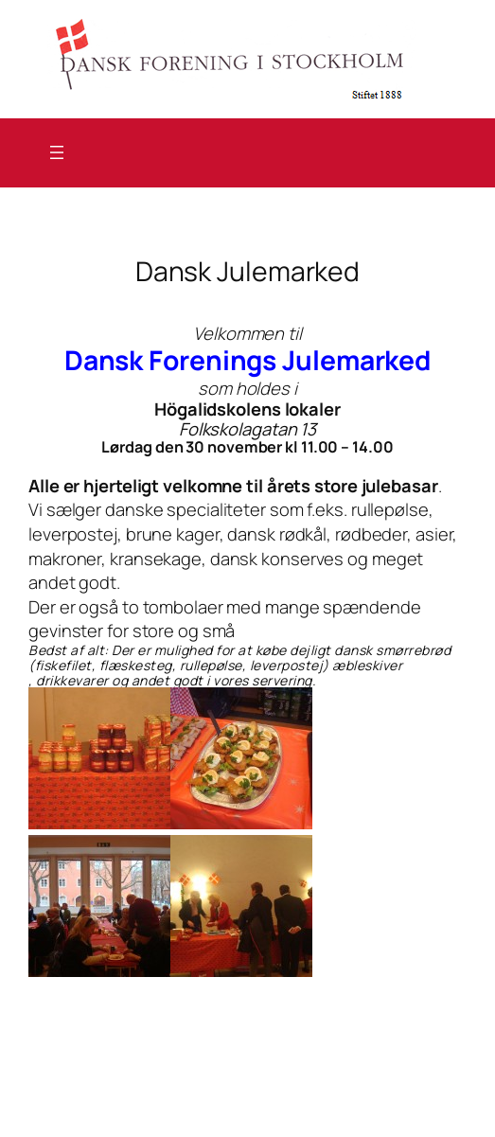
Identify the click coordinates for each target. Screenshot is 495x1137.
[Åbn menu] (56, 152)
